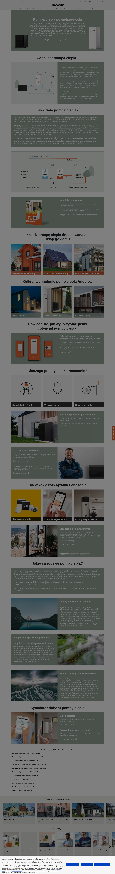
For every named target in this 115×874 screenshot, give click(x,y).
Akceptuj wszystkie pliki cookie (102, 864)
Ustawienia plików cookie (72, 864)
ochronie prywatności (16, 871)
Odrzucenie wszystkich (86, 864)
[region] (57, 865)
